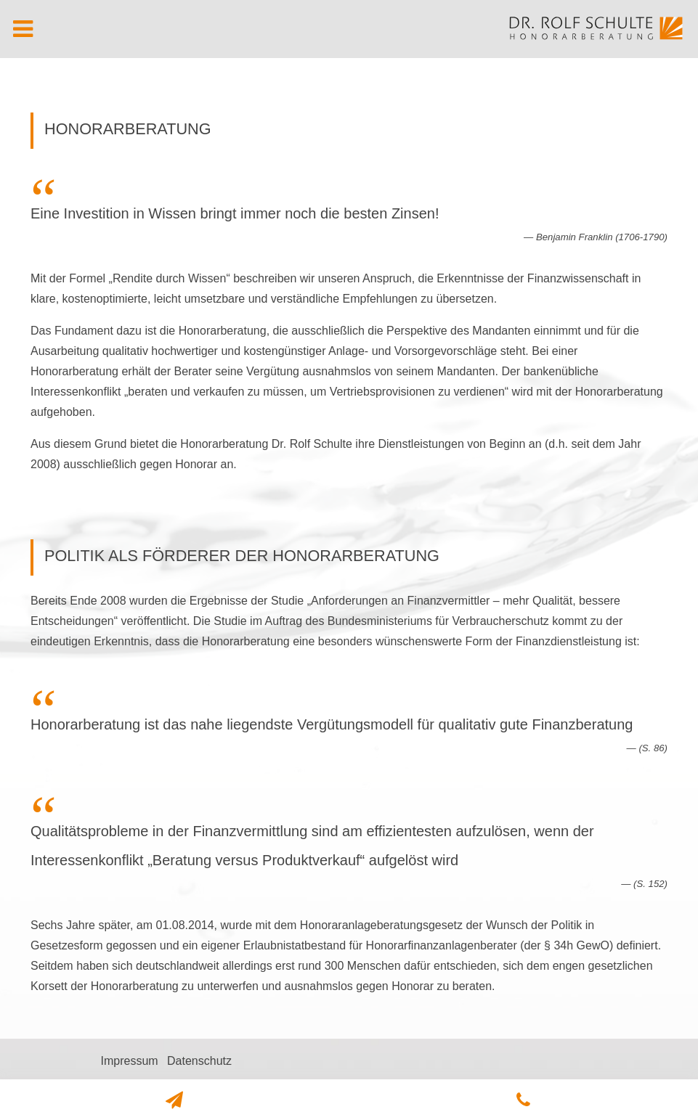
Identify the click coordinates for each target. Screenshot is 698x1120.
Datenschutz (199, 1061)
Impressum (129, 1061)
